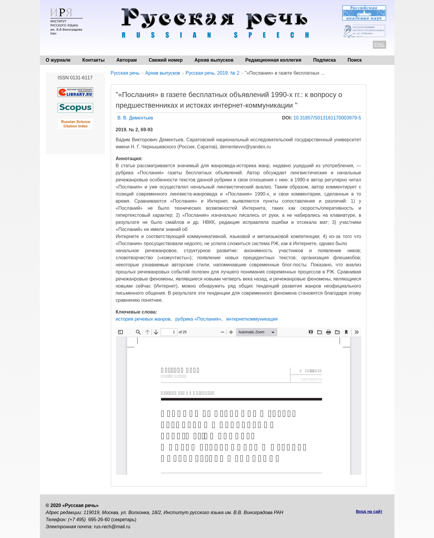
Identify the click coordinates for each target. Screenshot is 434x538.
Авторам (126, 60)
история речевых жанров (143, 319)
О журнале (58, 60)
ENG (379, 44)
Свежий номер (166, 60)
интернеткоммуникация (251, 319)
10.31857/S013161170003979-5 (327, 117)
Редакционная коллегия (273, 60)
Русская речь (125, 73)
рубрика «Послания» (198, 319)
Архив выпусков (213, 60)
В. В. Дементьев (135, 117)
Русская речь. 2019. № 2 (212, 73)
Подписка (324, 60)
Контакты (93, 60)
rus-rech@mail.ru (112, 526)
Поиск (355, 60)
